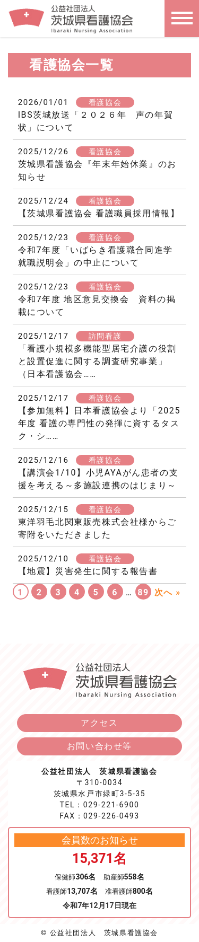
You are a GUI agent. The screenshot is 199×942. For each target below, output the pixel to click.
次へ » (167, 592)
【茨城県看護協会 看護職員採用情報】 (99, 213)
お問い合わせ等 (99, 746)
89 (143, 592)
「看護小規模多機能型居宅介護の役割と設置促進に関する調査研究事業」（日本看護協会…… (97, 361)
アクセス (99, 723)
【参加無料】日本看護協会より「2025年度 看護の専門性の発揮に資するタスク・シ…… (99, 423)
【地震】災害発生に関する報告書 (88, 571)
